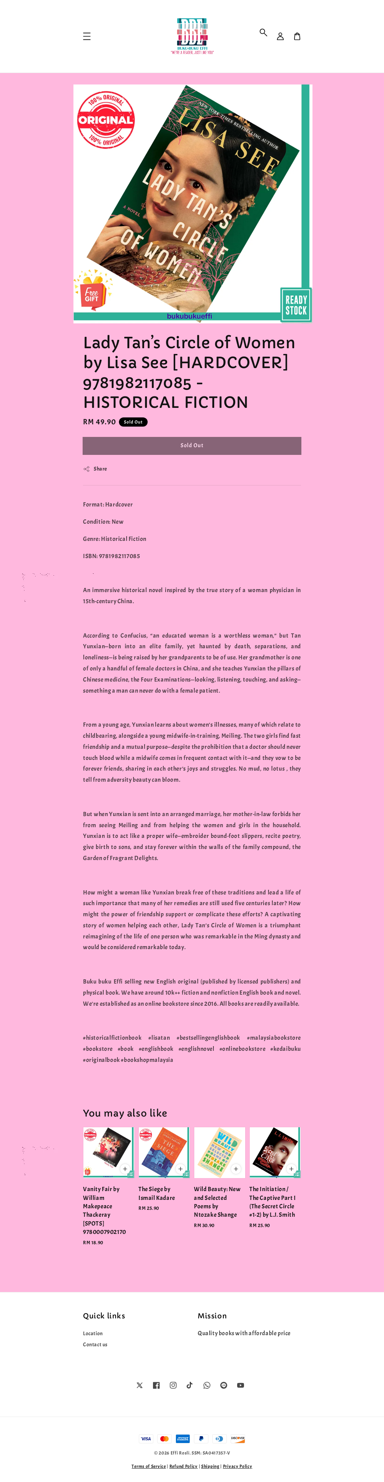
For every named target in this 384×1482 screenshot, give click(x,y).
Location (93, 1333)
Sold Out (192, 445)
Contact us (95, 1344)
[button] (263, 32)
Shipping (210, 1466)
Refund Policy (183, 1466)
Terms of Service (149, 1466)
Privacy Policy (237, 1466)
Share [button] (95, 469)
